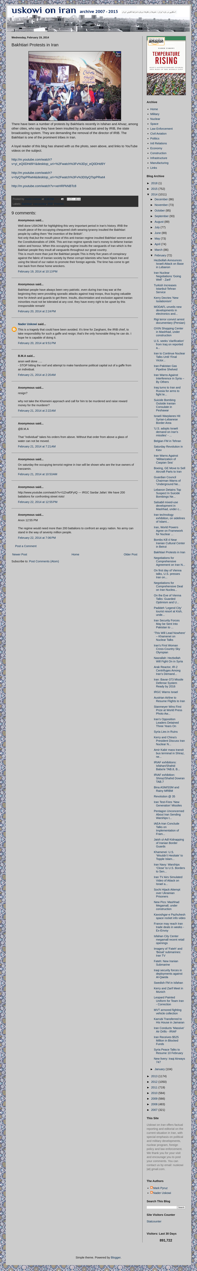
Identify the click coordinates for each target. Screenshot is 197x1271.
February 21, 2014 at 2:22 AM (37, 410)
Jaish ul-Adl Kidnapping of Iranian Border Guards (169, 843)
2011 (154, 1087)
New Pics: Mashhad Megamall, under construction (166, 905)
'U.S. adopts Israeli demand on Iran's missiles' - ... (166, 432)
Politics (154, 138)
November (162, 204)
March (159, 249)
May (158, 238)
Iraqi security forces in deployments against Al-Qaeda (168, 974)
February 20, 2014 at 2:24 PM (37, 311)
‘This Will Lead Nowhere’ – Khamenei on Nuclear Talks (169, 636)
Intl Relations (158, 143)
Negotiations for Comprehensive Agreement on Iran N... (169, 561)
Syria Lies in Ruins (166, 731)
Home (75, 554)
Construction (158, 153)
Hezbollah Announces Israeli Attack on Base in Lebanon (169, 264)
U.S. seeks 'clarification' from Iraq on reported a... (169, 344)
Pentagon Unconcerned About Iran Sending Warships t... (169, 814)
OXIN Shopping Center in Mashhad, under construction (168, 332)
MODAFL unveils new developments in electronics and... (168, 310)
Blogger (116, 1257)
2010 (154, 1093)
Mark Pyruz (160, 1188)
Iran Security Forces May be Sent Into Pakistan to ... (167, 624)
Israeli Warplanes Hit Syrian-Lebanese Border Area (167, 419)
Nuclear (155, 118)
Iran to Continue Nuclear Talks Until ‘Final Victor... (169, 357)
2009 (154, 1098)
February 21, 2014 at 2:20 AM (37, 374)
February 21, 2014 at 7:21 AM (37, 446)
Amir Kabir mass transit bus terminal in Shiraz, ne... (169, 753)
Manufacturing (159, 162)
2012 (154, 1081)
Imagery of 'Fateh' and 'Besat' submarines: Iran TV (168, 952)
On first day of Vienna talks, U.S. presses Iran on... (167, 574)
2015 (154, 188)
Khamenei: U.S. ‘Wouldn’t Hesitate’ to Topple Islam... (168, 855)
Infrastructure (158, 158)
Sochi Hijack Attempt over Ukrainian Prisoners (167, 893)
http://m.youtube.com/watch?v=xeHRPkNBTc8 (44, 186)
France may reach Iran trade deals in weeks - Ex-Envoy (169, 927)
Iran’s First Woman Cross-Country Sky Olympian (167, 649)
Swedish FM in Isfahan (168, 982)
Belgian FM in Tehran (167, 441)
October (160, 210)
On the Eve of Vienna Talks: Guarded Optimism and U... (167, 599)
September (162, 216)
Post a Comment (26, 546)
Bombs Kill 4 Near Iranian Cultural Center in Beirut (169, 543)
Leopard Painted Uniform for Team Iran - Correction (169, 1001)
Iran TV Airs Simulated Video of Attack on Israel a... (168, 880)
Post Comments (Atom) (44, 561)
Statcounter (154, 1221)
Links (153, 167)
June (158, 233)
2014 (154, 194)
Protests (59, 203)
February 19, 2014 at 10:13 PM (37, 271)
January (160, 1069)
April (158, 244)
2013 (154, 1076)
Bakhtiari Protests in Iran (169, 552)
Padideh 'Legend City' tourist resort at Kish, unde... (168, 611)
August (159, 221)
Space (154, 123)
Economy (156, 148)
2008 (154, 1104)
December (162, 199)
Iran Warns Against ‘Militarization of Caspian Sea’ (166, 459)
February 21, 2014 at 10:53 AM (37, 474)
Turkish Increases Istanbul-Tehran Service (165, 289)
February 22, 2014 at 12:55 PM (37, 502)
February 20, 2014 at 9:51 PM (37, 343)
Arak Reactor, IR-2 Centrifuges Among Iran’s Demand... (167, 670)
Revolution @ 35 (164, 796)
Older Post (130, 554)
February (161, 255)
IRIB (50, 203)
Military (154, 114)
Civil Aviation (158, 133)
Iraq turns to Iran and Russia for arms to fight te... (167, 391)
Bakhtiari (27, 203)
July (157, 227)
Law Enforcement (161, 128)
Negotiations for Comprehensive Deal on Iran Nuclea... (168, 586)
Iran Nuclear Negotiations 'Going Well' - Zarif (167, 276)
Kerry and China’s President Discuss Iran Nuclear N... (169, 741)
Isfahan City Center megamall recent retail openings (169, 940)
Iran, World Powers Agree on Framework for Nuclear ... (168, 531)
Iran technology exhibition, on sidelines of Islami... (169, 518)
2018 (154, 183)
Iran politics (39, 203)
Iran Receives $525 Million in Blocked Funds (166, 1040)
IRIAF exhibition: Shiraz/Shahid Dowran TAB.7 (169, 778)
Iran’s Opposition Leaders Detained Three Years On (166, 723)
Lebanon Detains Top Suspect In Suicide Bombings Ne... (167, 493)
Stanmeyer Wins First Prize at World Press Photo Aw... (168, 710)
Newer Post (19, 554)
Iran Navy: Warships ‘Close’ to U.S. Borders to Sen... (169, 868)
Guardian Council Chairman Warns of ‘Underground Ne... (167, 481)
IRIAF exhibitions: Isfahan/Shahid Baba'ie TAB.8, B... (167, 766)
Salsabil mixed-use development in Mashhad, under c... (167, 506)
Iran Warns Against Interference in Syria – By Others (169, 378)
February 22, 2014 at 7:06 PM (37, 537)
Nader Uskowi (27, 324)
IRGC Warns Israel (166, 692)
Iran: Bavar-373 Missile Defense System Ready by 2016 (168, 683)
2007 (154, 1109)
